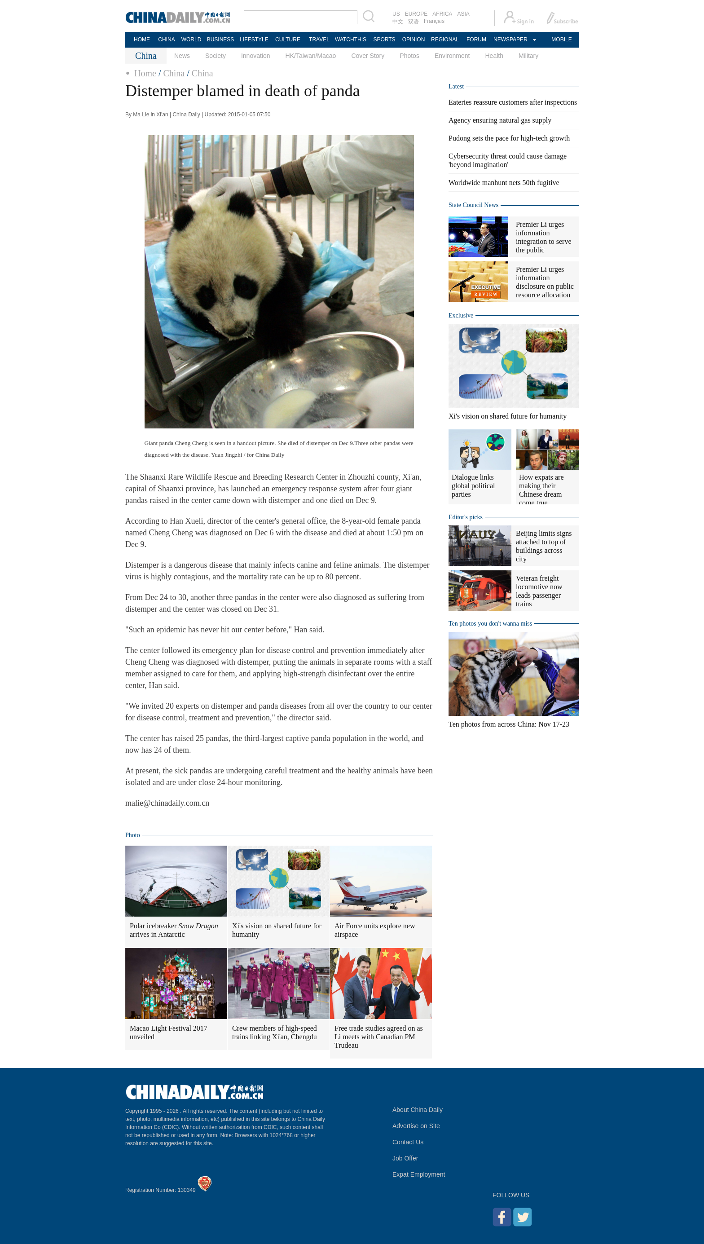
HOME (142, 39)
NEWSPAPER (510, 39)
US (396, 14)
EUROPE (416, 14)
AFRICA (442, 14)
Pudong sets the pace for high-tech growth (509, 138)
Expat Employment (418, 1174)
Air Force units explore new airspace (374, 930)
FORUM (476, 39)
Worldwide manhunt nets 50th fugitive (504, 182)
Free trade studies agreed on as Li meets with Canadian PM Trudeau (378, 1036)
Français (434, 21)
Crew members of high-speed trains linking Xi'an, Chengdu (274, 1032)
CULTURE (287, 39)
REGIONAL (445, 39)
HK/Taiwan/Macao (311, 55)
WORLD (191, 39)
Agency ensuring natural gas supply (500, 120)
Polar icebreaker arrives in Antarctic (174, 930)
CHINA (166, 39)
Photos (409, 55)
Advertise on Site (416, 1125)
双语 (413, 21)
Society (215, 55)
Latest (456, 86)
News (182, 55)
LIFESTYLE (254, 39)
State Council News (473, 205)
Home (145, 73)
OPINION (413, 39)
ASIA (463, 14)
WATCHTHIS (350, 39)
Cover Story (367, 55)
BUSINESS (220, 39)
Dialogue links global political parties (473, 485)
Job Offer (405, 1158)
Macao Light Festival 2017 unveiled (168, 1032)
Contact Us (407, 1142)
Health (494, 55)
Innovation (255, 55)
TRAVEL (319, 39)
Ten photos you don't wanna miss (490, 623)
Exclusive (461, 315)
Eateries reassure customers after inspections (513, 102)
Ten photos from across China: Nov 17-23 (509, 724)
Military (528, 55)
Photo (132, 835)
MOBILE (561, 39)
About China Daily (417, 1109)
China (174, 73)
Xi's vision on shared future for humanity (276, 930)
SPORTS (384, 39)
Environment (452, 55)
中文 (397, 21)
